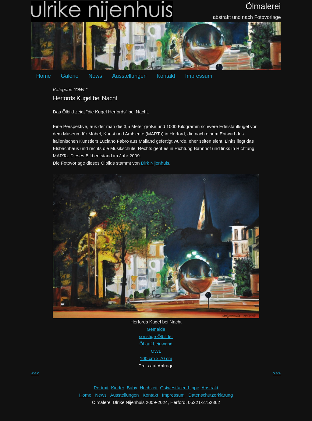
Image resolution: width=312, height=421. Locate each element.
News (95, 76)
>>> (277, 373)
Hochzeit (149, 387)
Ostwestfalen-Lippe (179, 387)
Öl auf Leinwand (156, 343)
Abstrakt (209, 387)
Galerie (70, 76)
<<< (35, 373)
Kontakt (166, 76)
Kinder (117, 387)
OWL (156, 351)
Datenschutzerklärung (210, 395)
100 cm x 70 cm (156, 358)
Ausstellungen (129, 76)
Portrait (101, 387)
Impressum (198, 76)
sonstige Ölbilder (156, 336)
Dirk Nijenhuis (155, 163)
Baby (132, 387)
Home (43, 76)
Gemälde (156, 329)
